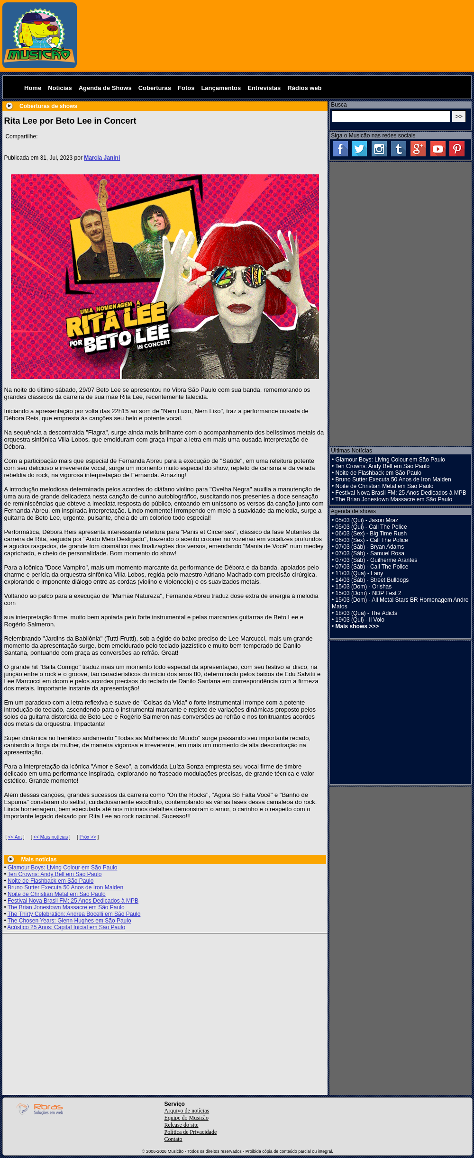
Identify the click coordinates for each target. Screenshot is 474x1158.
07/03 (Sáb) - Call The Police (372, 566)
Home (32, 87)
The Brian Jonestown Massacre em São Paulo (66, 907)
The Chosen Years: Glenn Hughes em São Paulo (69, 920)
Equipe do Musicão (186, 1117)
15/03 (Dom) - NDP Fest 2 (368, 593)
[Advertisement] (275, 35)
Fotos (186, 87)
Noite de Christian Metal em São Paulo (57, 894)
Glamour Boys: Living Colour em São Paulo (62, 867)
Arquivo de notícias (187, 1110)
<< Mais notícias (50, 837)
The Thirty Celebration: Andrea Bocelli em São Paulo (74, 914)
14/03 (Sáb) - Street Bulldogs (372, 580)
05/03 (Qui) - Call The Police (371, 527)
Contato (173, 1139)
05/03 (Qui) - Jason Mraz (367, 520)
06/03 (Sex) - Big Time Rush (371, 533)
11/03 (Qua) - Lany (359, 573)
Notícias (60, 87)
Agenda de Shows (105, 87)
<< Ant (15, 837)
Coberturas (154, 87)
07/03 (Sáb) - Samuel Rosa (370, 553)
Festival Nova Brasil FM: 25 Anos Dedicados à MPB (73, 900)
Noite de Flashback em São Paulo (50, 881)
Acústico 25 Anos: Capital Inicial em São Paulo (66, 927)
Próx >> (88, 837)
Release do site (181, 1125)
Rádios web (304, 87)
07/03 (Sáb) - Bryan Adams (370, 546)
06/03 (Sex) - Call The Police (372, 540)
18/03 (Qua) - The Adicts (367, 613)
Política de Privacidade (190, 1132)
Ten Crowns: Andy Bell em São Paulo (55, 874)
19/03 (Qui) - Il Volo (360, 619)
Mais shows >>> (357, 626)
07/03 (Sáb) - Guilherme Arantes (377, 560)
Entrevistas (264, 87)
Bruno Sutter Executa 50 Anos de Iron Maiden (65, 887)
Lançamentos (221, 87)
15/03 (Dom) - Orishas (364, 586)
